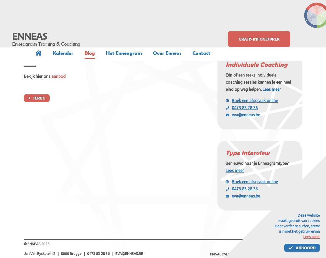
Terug (36, 98)
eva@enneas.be (246, 115)
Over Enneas (167, 53)
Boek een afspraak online (255, 100)
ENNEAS (29, 36)
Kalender (63, 53)
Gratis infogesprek (259, 39)
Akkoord (302, 247)
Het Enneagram (124, 53)
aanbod (58, 76)
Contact (201, 53)
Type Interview (247, 152)
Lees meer (272, 89)
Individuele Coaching (257, 64)
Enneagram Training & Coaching (46, 44)
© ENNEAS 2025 (36, 244)
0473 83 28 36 (245, 107)
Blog (90, 53)
